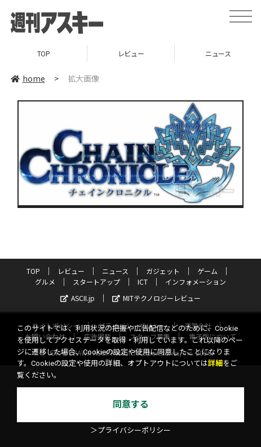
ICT (143, 281)
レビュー (131, 53)
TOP (43, 53)
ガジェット (163, 271)
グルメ (45, 281)
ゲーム (207, 271)
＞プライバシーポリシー (130, 430)
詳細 (215, 363)
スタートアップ (96, 281)
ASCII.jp (77, 298)
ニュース (115, 271)
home (28, 78)
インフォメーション (195, 281)
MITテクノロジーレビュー (156, 298)
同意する (131, 404)
